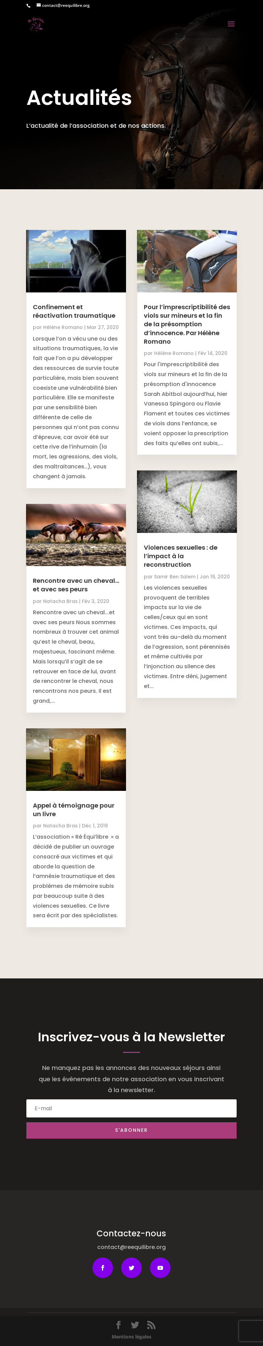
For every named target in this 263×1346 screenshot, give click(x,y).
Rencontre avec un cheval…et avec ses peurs (76, 584)
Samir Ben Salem (175, 576)
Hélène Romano (63, 327)
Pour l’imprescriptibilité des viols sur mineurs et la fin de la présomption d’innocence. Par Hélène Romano (187, 324)
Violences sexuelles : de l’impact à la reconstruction (180, 556)
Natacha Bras (60, 601)
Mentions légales (131, 1336)
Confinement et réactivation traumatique (74, 311)
